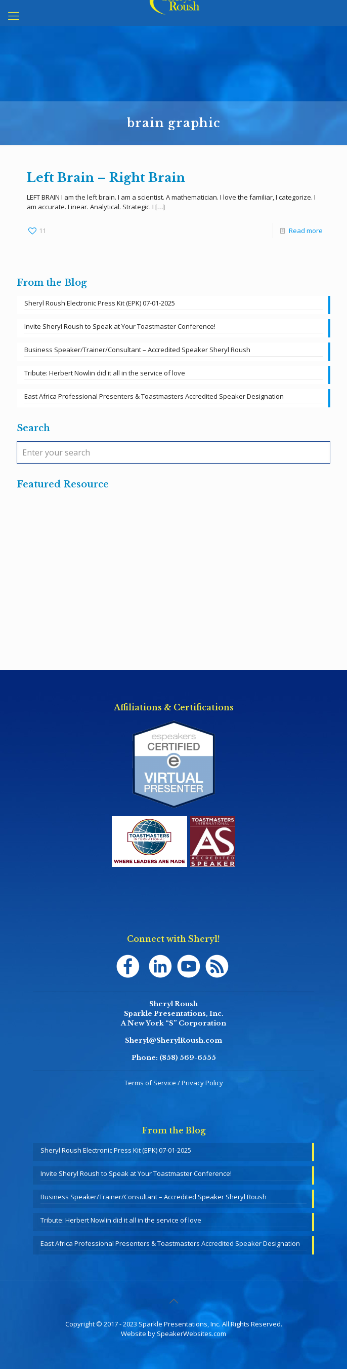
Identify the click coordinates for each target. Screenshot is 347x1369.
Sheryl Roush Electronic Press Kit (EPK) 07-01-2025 (99, 303)
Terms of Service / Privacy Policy (173, 1082)
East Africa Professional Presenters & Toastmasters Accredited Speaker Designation (154, 396)
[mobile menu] (13, 15)
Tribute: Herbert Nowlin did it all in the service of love (104, 372)
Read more (306, 230)
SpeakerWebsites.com (191, 1333)
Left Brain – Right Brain (106, 177)
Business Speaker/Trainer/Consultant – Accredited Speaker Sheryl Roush (137, 349)
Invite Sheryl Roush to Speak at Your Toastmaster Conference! (119, 326)
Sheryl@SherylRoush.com (173, 1040)
